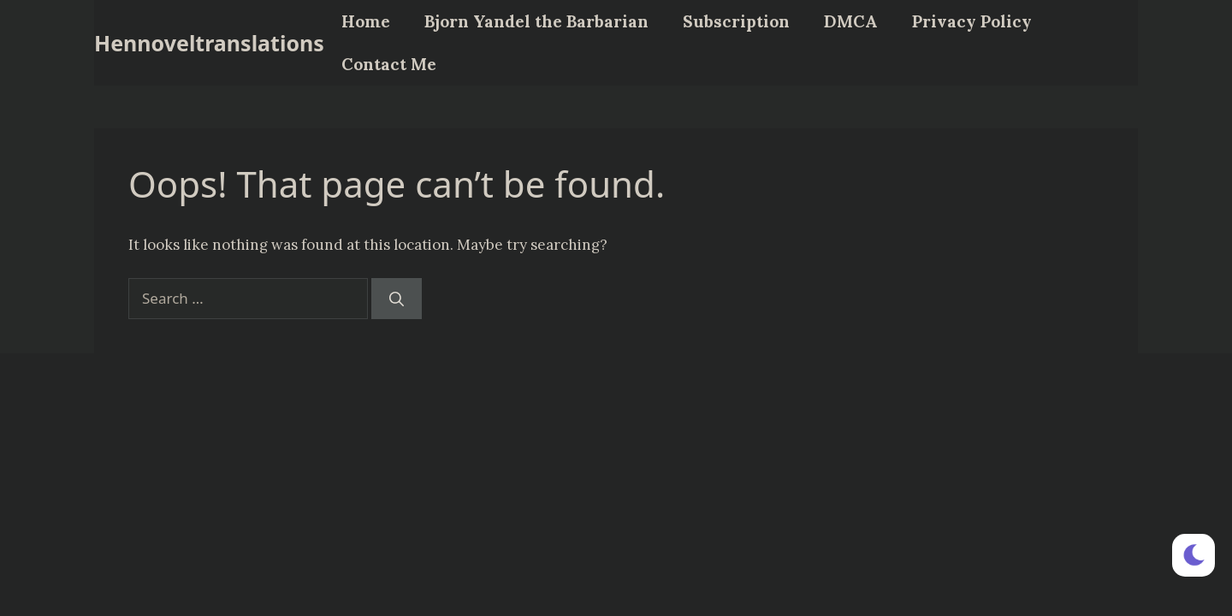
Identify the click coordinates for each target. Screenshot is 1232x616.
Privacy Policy (972, 21)
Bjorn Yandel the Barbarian (536, 21)
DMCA (851, 21)
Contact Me (388, 64)
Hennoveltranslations (209, 42)
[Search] (396, 298)
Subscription (736, 21)
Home (365, 21)
